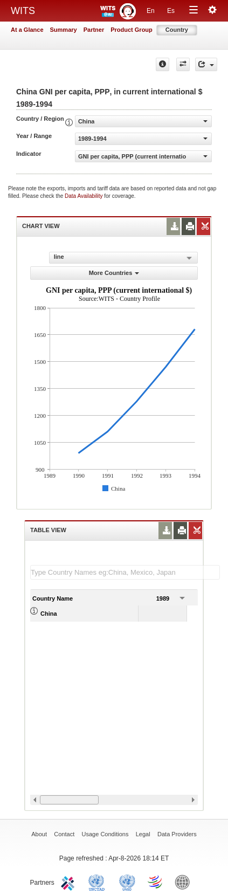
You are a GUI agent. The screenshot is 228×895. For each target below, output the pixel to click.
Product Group (131, 29)
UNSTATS (127, 881)
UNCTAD (98, 881)
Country (176, 29)
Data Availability (84, 196)
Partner (94, 29)
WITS (23, 10)
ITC (69, 881)
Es (171, 11)
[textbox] (125, 572)
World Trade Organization (156, 881)
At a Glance (27, 29)
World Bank (185, 881)
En (151, 11)
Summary (63, 29)
